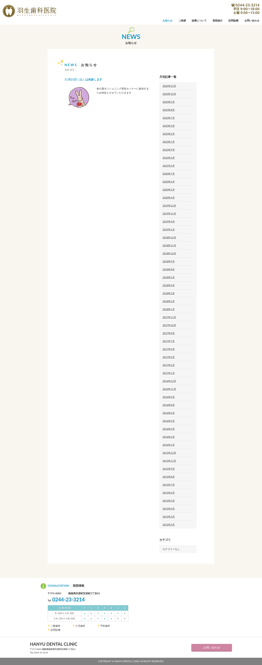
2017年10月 (169, 325)
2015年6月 (169, 492)
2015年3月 (169, 516)
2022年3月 (169, 158)
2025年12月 (169, 86)
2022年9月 (169, 150)
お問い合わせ (251, 20)
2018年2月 (169, 301)
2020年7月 (169, 173)
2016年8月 (169, 405)
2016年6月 (169, 413)
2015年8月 (169, 477)
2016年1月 (169, 445)
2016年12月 (169, 381)
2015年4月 (169, 508)
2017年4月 (169, 349)
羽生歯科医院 (29, 11)
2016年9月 (169, 397)
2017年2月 (169, 365)
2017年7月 (169, 341)
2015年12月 (169, 453)
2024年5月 (169, 102)
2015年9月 (169, 469)
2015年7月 (169, 485)
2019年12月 (169, 205)
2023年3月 (169, 126)
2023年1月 (169, 142)
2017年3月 (169, 357)
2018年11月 (169, 245)
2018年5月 (169, 277)
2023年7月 (169, 118)
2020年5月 (169, 189)
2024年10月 (169, 94)
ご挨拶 (182, 20)
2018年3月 (169, 293)
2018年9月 (169, 261)
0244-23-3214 (245, 9)
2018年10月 (169, 253)
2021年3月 (169, 165)
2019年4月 (169, 221)
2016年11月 (169, 389)
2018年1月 (169, 309)
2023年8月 (169, 110)
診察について (199, 20)
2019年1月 (169, 229)
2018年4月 (169, 285)
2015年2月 (169, 524)
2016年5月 (169, 421)
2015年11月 (169, 461)
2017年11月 (169, 317)
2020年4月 (169, 197)
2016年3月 (169, 429)
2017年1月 (169, 373)
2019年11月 (169, 213)
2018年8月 (169, 269)
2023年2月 (169, 134)
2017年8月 (169, 333)
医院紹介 (218, 20)
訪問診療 (233, 20)
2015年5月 (169, 500)
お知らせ (167, 20)
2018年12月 (169, 237)
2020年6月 (169, 181)
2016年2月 (169, 437)
